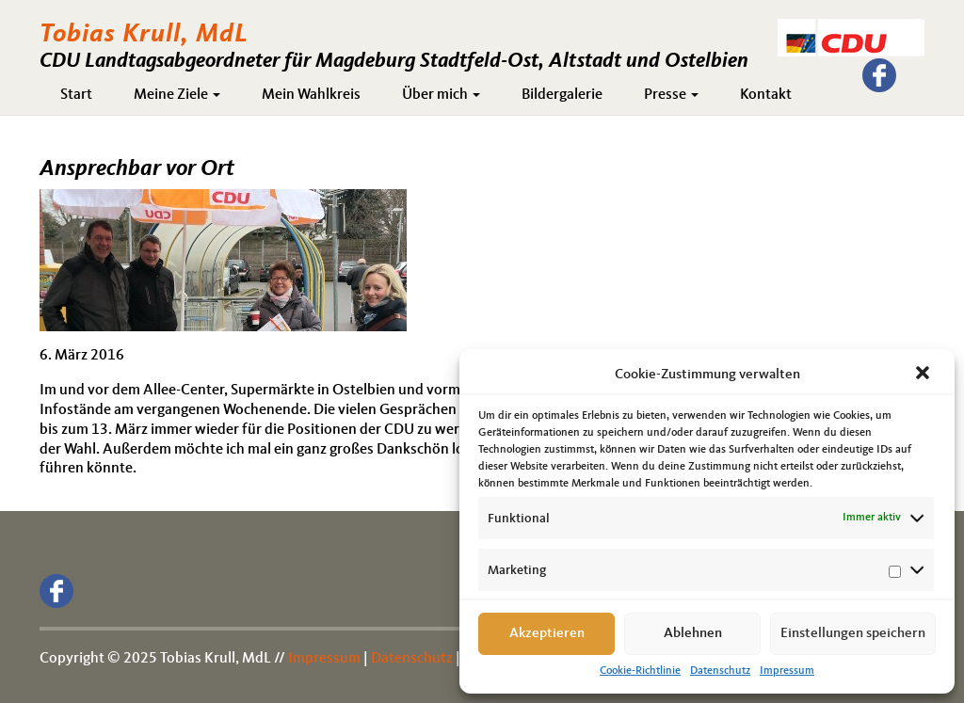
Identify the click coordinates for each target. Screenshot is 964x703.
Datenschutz (720, 671)
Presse (671, 95)
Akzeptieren (547, 634)
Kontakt (766, 95)
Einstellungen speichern (852, 634)
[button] (924, 374)
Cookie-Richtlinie (640, 671)
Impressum (787, 671)
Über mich (441, 95)
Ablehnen (693, 634)
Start (76, 95)
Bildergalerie (562, 95)
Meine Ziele (177, 95)
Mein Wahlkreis (311, 95)
